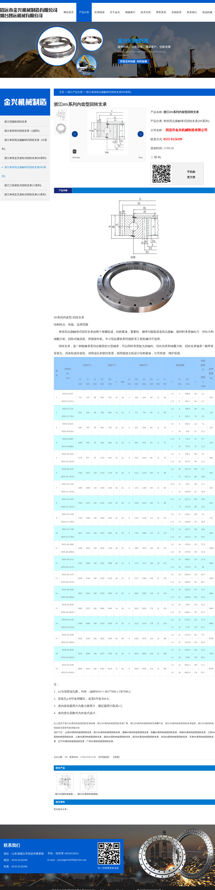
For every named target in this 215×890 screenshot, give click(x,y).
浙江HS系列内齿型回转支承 (107, 732)
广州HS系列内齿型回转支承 (100, 741)
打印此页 (104, 757)
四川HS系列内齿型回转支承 (145, 737)
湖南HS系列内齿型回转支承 (135, 732)
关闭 (116, 757)
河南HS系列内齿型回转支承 (192, 732)
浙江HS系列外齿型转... (88, 794)
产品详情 (63, 190)
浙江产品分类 (75, 92)
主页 (61, 92)
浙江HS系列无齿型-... (65, 794)
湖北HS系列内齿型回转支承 (117, 737)
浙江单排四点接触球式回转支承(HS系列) (108, 92)
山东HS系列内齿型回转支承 (78, 732)
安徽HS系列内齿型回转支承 (164, 732)
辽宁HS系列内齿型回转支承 (71, 741)
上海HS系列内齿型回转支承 (88, 737)
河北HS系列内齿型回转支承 (174, 737)
